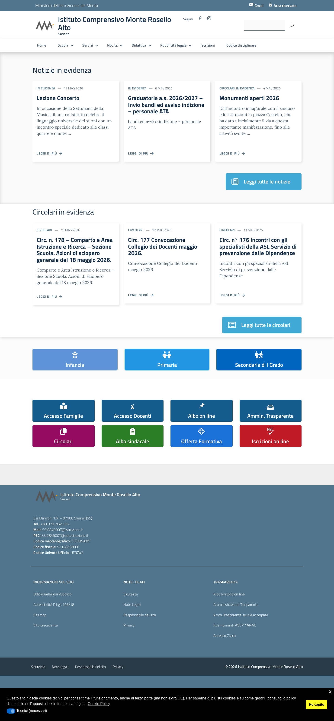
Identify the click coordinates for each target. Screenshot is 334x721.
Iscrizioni (208, 45)
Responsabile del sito (139, 641)
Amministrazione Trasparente (235, 630)
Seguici (188, 19)
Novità (112, 45)
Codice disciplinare (241, 45)
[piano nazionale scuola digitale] (141, 495)
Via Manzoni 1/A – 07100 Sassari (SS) (62, 544)
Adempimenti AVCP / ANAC (234, 651)
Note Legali (132, 630)
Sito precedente (45, 651)
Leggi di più (50, 153)
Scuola (63, 45)
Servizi (87, 45)
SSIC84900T (52, 556)
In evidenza (46, 88)
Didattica (139, 45)
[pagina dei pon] (187, 496)
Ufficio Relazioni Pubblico (52, 620)
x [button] (330, 691)
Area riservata (284, 5)
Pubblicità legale (173, 45)
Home (41, 45)
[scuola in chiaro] (94, 491)
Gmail (258, 5)
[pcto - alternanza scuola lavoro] (234, 493)
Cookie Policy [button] (99, 704)
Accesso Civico (224, 662)
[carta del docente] (280, 494)
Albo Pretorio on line (229, 620)
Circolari (227, 88)
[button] (11, 711)
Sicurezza (130, 620)
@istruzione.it (72, 556)
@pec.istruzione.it (74, 561)
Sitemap (39, 641)
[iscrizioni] (48, 493)
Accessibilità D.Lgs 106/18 (53, 630)
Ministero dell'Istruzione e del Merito (66, 5)
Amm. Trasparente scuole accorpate (240, 641)
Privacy (129, 651)
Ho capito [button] (316, 704)
